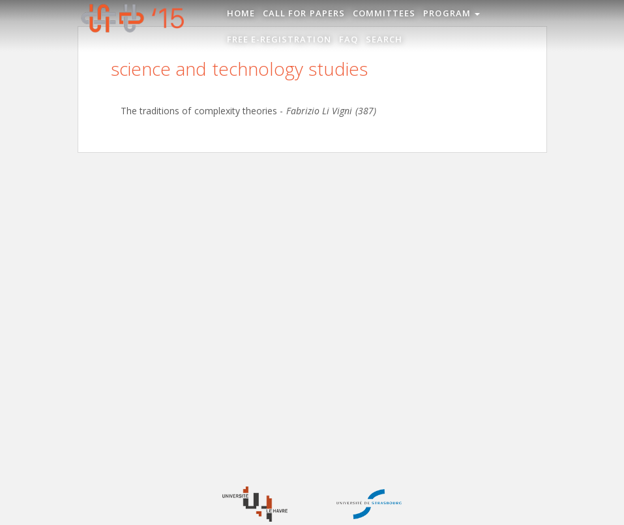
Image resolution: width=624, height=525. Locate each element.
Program (451, 13)
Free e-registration (279, 39)
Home (241, 13)
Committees (384, 13)
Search (384, 39)
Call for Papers (304, 13)
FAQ (348, 39)
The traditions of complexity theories (199, 110)
